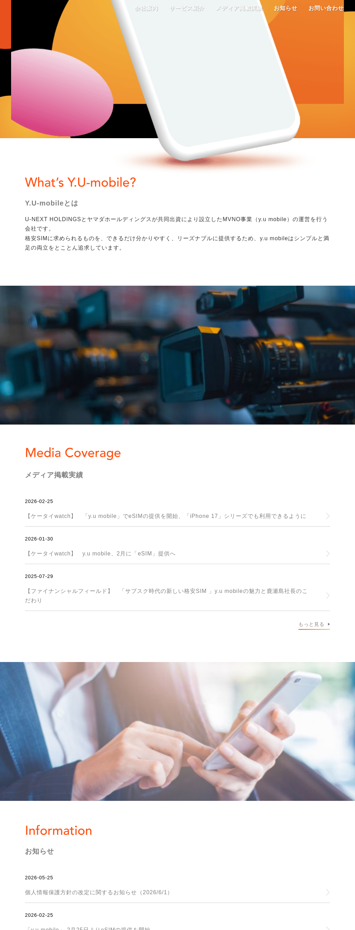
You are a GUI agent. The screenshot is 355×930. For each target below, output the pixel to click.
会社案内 (17, 824)
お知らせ (173, 824)
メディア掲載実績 (121, 824)
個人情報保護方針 (277, 824)
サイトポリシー (26, 835)
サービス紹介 (63, 824)
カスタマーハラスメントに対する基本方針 (119, 835)
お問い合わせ (219, 824)
